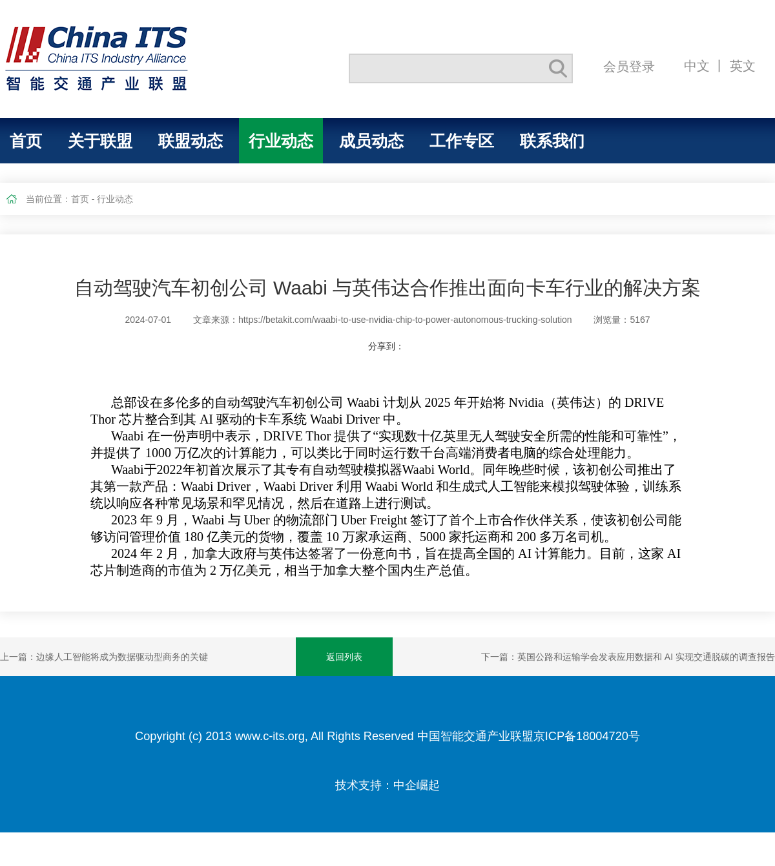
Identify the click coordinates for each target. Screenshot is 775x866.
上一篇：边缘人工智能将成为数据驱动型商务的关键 (104, 657)
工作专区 (461, 141)
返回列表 (344, 657)
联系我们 (552, 141)
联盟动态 (190, 141)
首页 (26, 141)
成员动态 (371, 141)
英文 (743, 65)
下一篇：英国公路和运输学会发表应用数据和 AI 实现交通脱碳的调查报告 (628, 657)
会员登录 (629, 66)
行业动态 (281, 141)
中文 (697, 65)
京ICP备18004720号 (586, 736)
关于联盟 (100, 141)
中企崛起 (416, 785)
